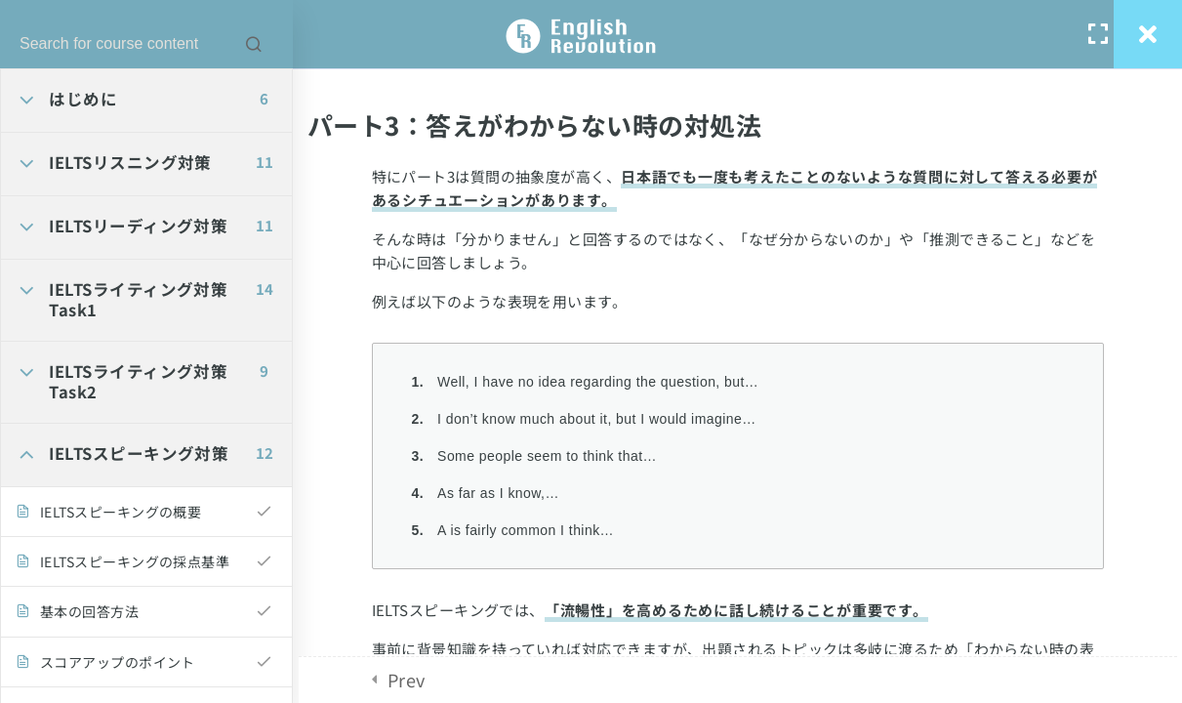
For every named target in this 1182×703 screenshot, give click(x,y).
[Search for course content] (253, 44)
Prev (406, 679)
